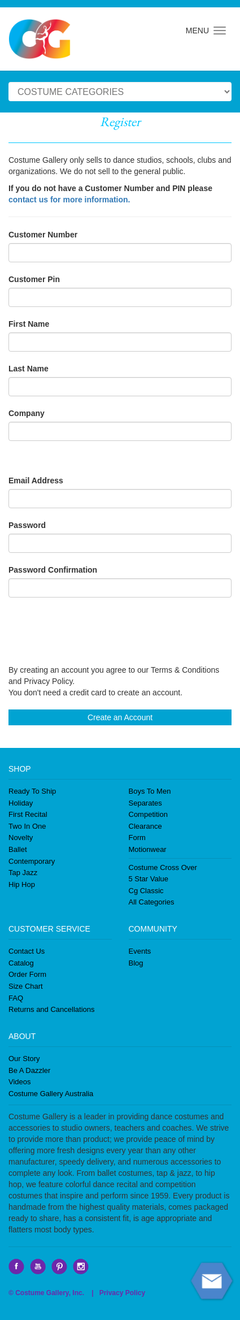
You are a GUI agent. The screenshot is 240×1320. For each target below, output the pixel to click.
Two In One (27, 826)
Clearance (145, 826)
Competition (148, 814)
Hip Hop (21, 884)
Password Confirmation (52, 569)
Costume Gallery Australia (50, 1093)
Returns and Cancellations (51, 1009)
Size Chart (25, 986)
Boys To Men (150, 791)
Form (137, 837)
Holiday (20, 803)
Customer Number (42, 234)
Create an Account (120, 717)
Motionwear (148, 849)
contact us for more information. (69, 199)
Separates (145, 803)
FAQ (15, 998)
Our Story (24, 1058)
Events (140, 951)
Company (26, 413)
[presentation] (94, 631)
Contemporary (31, 861)
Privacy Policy (122, 1293)
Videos (19, 1081)
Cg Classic (146, 890)
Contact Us (26, 951)
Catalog (21, 963)
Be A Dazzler (29, 1070)
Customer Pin (34, 279)
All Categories (151, 902)
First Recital (27, 814)
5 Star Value (149, 879)
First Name (28, 323)
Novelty (20, 837)
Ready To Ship (32, 791)
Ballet (17, 849)
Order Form (27, 974)
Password (27, 525)
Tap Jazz (22, 872)
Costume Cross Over (163, 867)
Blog (136, 963)
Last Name (28, 368)
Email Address (35, 480)
